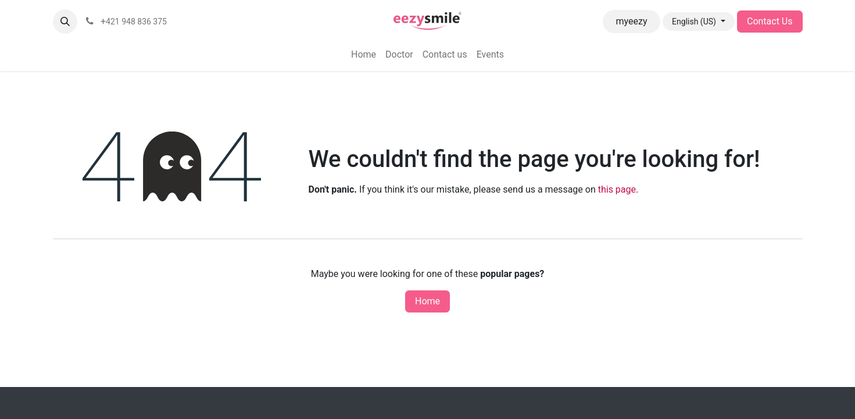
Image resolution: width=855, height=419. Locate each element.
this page (617, 189)
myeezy (631, 21)
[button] (65, 21)
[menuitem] (363, 54)
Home (427, 301)
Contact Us (770, 21)
